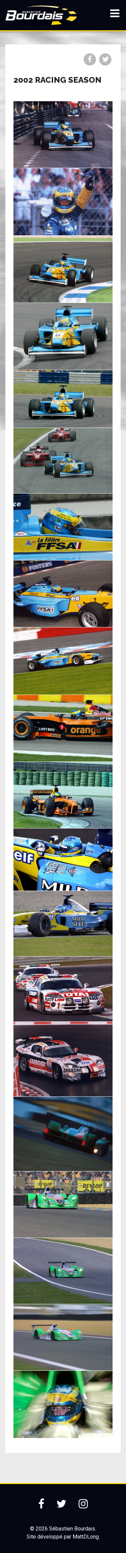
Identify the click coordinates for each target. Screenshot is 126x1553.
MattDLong (86, 1536)
